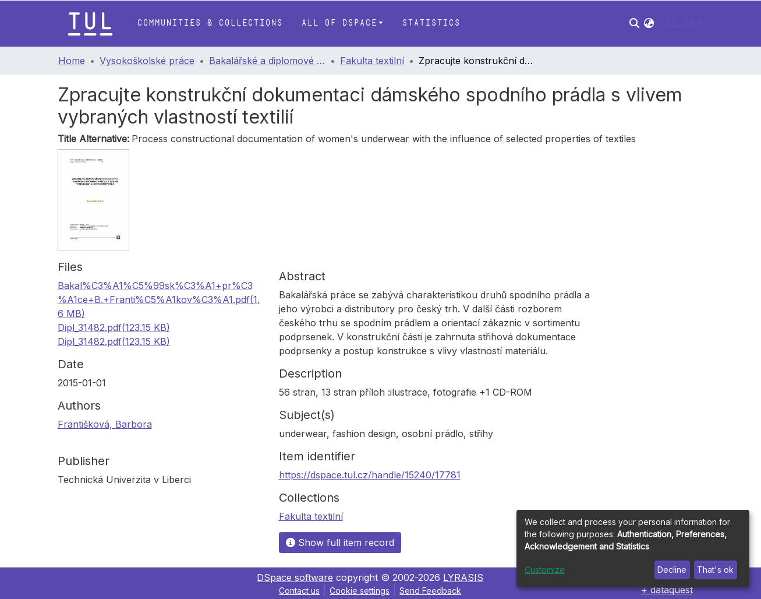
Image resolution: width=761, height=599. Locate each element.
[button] (648, 23)
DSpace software (295, 577)
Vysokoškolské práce (147, 60)
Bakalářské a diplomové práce (267, 60)
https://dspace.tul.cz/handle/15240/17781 (370, 475)
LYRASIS (463, 577)
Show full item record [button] (340, 542)
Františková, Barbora (105, 424)
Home (71, 60)
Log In (677, 23)
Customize (545, 570)
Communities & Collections (209, 23)
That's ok (715, 570)
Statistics (431, 23)
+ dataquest (667, 590)
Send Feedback (430, 591)
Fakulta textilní (372, 60)
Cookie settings (360, 591)
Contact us (299, 591)
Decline (671, 570)
